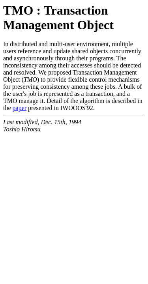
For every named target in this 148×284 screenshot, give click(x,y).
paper (20, 108)
